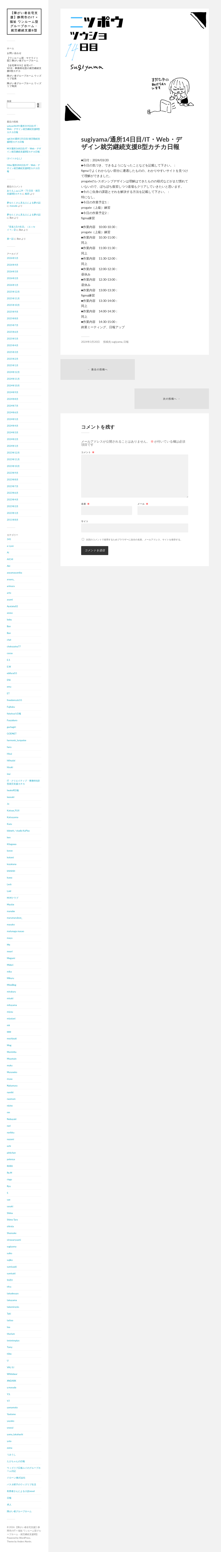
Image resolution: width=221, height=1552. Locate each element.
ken (9, 837)
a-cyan (10, 546)
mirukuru (11, 991)
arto (9, 593)
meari (10, 951)
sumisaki (11, 1273)
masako (11, 924)
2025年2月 (12, 359)
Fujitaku (11, 707)
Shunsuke (11, 1233)
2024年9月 (12, 392)
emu (9, 686)
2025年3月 (12, 352)
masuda (13, 206)
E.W (9, 666)
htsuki (10, 767)
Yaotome (11, 1414)
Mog (9, 1045)
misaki (10, 998)
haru (9, 747)
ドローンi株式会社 (16, 1477)
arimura (11, 586)
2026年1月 (12, 285)
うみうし (11, 1454)
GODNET (12, 733)
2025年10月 (13, 305)
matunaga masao (15, 931)
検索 (9, 101)
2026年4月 (12, 265)
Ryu (9, 1186)
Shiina (10, 1213)
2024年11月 (13, 379)
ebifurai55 (12, 673)
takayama (12, 1300)
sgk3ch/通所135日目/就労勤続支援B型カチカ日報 (23, 140)
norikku (10, 1132)
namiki (10, 1092)
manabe (11, 911)
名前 (85, 475)
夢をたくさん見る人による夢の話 (24, 202)
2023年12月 (13, 452)
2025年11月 (13, 298)
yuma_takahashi (15, 1434)
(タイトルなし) (14, 158)
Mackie (10, 904)
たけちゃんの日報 (16, 1461)
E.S (8, 660)
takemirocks (13, 1307)
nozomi (10, 1139)
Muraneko (12, 1072)
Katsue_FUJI (13, 810)
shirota (10, 1226)
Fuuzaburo (12, 720)
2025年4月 (12, 345)
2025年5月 (12, 338)
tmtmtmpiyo (13, 1340)
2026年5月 (12, 258)
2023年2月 (12, 506)
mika (9, 971)
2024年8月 (12, 399)
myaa (9, 1079)
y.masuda (11, 1387)
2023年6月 (12, 493)
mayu (9, 938)
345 (9, 539)
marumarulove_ (14, 918)
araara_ (10, 579)
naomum (11, 1099)
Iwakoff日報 (13, 790)
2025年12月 (13, 291)
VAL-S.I (10, 1367)
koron (10, 850)
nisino (10, 1105)
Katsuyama (12, 817)
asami (10, 599)
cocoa (10, 653)
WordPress (24, 1538)
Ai (8, 552)
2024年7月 (12, 405)
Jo (8, 804)
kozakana (11, 864)
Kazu (9, 824)
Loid (9, 891)
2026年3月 (12, 271)
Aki (8, 566)
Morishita (11, 1052)
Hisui (9, 754)
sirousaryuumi (14, 1240)
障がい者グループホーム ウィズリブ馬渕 (24, 85)
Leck (9, 884)
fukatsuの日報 (14, 713)
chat (9, 640)
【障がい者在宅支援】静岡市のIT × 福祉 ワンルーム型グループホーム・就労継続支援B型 (24, 21)
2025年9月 (12, 311)
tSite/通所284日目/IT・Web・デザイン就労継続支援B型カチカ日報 (23, 168)
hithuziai (11, 760)
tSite (9, 1354)
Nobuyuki (11, 1119)
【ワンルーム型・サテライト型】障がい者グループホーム (22, 59)
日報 (9, 1498)
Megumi (11, 958)
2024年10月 (13, 385)
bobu (9, 619)
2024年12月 (13, 372)
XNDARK (11, 1381)
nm (8, 1112)
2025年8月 (12, 318)
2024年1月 (12, 446)
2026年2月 (12, 278)
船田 (27, 193)
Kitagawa (11, 844)
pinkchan (11, 1152)
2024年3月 (12, 432)
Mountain (11, 1058)
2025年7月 (12, 325)
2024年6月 (12, 412)
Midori (10, 965)
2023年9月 (12, 473)
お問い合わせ (14, 53)
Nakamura (12, 1085)
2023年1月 (12, 513)
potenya (11, 1159)
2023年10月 (13, 466)
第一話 (10, 238)
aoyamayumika (14, 572)
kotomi (10, 857)
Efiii (9, 680)
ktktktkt (11, 871)
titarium (11, 1334)
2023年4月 (12, 499)
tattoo (10, 1320)
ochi (9, 1146)
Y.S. (8, 1394)
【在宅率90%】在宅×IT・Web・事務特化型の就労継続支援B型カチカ (24, 68)
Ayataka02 (12, 606)
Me (8, 944)
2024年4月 (12, 425)
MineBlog (11, 985)
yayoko (10, 1421)
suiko (9, 1253)
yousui (10, 1427)
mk (8, 1025)
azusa (10, 613)
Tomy (9, 1347)
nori (9, 1126)
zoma (9, 1448)
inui (8, 774)
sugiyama (11, 1246)
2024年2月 (12, 439)
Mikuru (10, 978)
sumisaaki (12, 1267)
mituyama (12, 1005)
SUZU (10, 1280)
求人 (9, 1504)
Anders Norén (24, 1541)
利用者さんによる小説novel (21, 1491)
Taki (9, 1313)
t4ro (9, 1287)
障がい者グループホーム (19, 1511)
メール (142, 475)
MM (9, 1032)
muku (9, 1065)
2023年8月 (12, 479)
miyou (10, 1012)
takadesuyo (12, 1293)
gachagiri (11, 727)
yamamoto (12, 1407)
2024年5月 (12, 419)
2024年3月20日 (90, 341)
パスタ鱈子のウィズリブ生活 (21, 1484)
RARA (10, 1166)
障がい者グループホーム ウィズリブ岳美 (24, 77)
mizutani (11, 1018)
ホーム (10, 48)
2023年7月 (12, 486)
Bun (9, 626)
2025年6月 (12, 332)
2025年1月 (12, 365)
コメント (87, 423)
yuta (9, 1441)
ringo (9, 1179)
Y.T (8, 1401)
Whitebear (12, 1374)
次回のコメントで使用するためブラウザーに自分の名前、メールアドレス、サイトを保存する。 (134, 510)
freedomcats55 (14, 700)
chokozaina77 (14, 646)
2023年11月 (13, 459)
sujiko (10, 1260)
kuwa (9, 877)
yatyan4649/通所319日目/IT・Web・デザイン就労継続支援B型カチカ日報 (23, 129)
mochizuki (12, 1038)
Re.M (9, 1173)
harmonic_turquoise (16, 740)
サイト (84, 492)
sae (8, 1199)
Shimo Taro (12, 1219)
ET (8, 693)
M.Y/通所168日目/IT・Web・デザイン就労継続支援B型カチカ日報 (24, 150)
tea (8, 1327)
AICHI (10, 559)
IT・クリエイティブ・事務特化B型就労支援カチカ (23, 782)
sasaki (10, 1206)
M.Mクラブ (12, 898)
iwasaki (10, 797)
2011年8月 (12, 519)
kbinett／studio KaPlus (18, 830)
